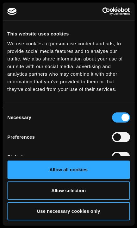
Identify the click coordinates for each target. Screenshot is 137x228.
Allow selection (68, 190)
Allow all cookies (68, 169)
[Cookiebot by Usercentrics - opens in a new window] (102, 11)
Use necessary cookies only (68, 211)
